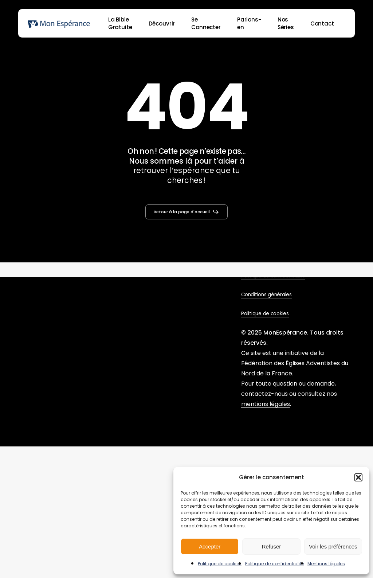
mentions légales (265, 404)
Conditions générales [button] (266, 294)
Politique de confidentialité (274, 564)
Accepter (209, 546)
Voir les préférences (333, 546)
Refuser (271, 546)
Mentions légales (326, 564)
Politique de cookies (220, 564)
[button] (358, 477)
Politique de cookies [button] (265, 313)
